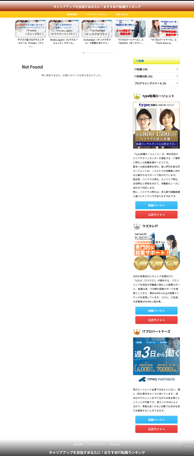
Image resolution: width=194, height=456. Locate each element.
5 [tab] (96, 49)
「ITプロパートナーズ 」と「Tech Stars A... (163, 41)
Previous (18, 31)
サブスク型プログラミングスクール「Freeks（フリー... (31, 41)
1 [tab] (83, 49)
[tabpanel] (30, 33)
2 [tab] (86, 49)
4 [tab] (93, 49)
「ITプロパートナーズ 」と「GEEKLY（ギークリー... (130, 41)
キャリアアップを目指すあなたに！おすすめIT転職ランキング (97, 6)
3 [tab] (90, 49)
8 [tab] (105, 49)
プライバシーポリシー (97, 14)
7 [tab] (102, 49)
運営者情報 (72, 14)
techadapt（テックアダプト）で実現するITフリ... (97, 41)
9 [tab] (108, 49)
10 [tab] (111, 49)
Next (176, 31)
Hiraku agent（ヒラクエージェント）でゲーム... (64, 41)
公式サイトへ (156, 210)
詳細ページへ (156, 201)
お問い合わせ (122, 14)
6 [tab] (99, 49)
